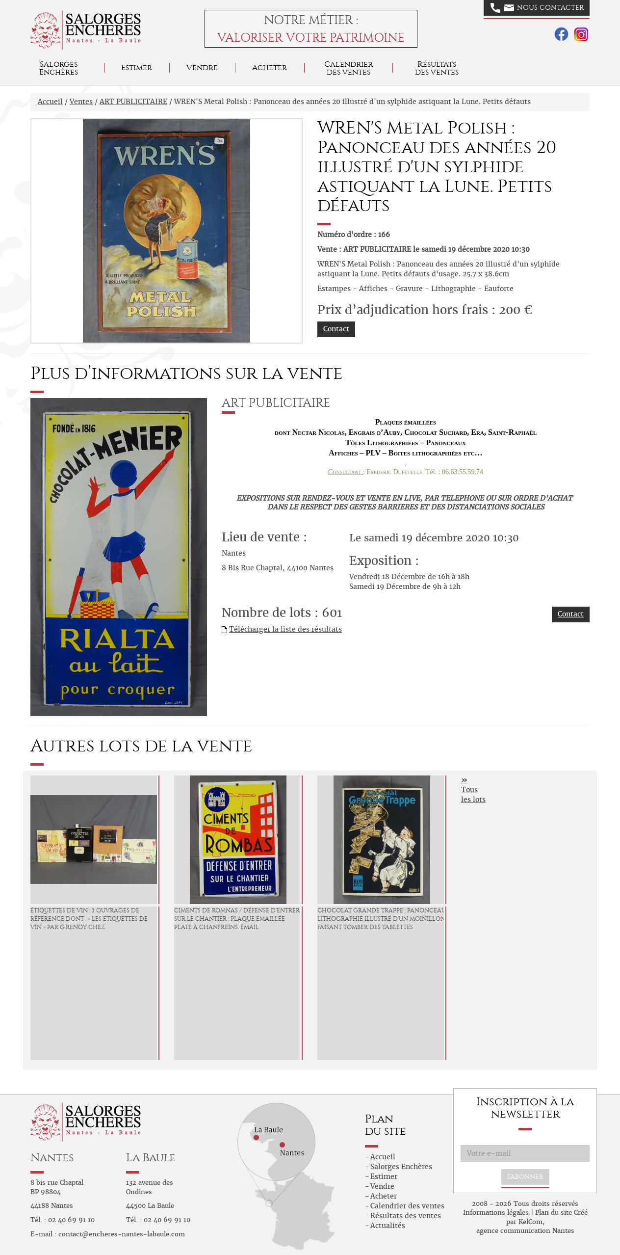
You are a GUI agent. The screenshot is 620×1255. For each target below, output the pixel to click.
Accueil (50, 101)
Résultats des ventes (405, 1215)
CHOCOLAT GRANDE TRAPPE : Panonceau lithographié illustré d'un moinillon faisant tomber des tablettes (381, 919)
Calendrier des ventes (348, 68)
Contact (336, 328)
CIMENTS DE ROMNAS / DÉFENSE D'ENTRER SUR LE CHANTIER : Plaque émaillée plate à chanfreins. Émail (237, 919)
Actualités (387, 1225)
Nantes (52, 1157)
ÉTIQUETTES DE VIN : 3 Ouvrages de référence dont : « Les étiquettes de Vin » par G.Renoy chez (89, 919)
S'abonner (525, 1177)
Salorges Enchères (401, 1166)
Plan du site (553, 1212)
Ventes (81, 101)
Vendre (202, 67)
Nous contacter (537, 8)
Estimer (136, 67)
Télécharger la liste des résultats (285, 629)
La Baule (151, 1157)
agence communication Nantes (525, 1231)
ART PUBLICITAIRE (133, 101)
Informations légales (496, 1212)
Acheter (269, 67)
